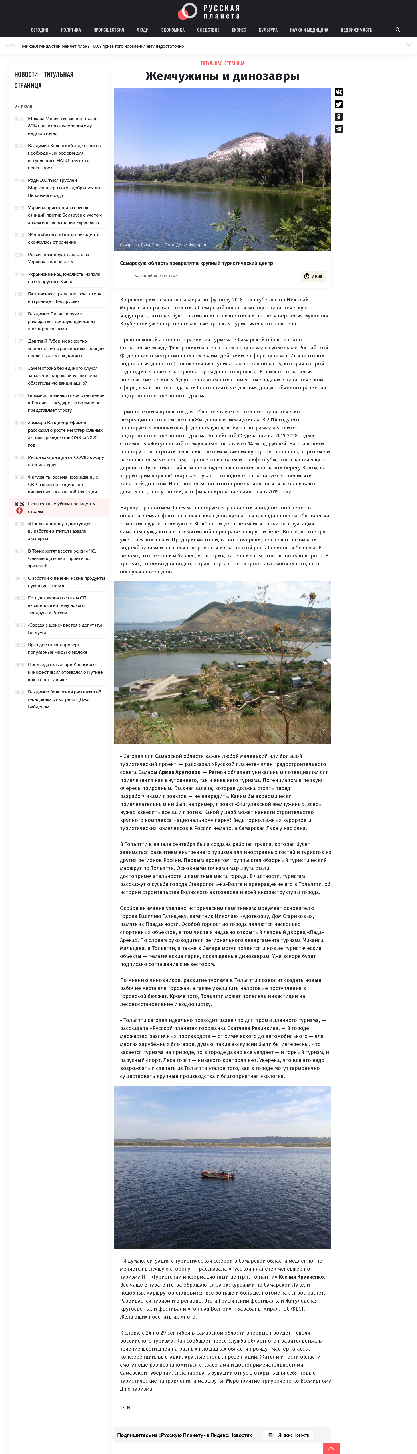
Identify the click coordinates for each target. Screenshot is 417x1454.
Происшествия (108, 29)
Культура (268, 29)
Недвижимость (356, 29)
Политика (71, 29)
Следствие (208, 29)
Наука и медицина (309, 29)
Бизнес (239, 29)
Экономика (173, 29)
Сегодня (39, 29)
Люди (143, 29)
